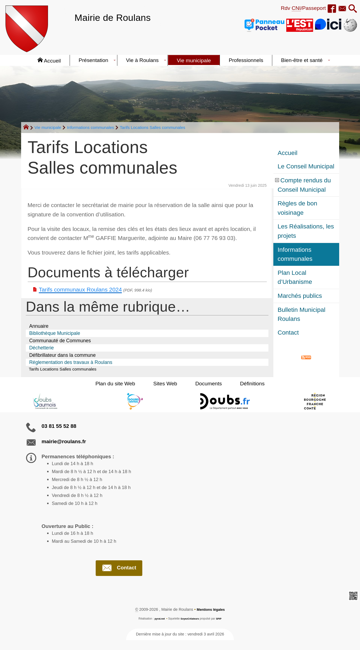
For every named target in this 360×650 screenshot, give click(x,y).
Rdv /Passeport (297, 8)
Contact (288, 332)
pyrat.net (158, 628)
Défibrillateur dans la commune (62, 355)
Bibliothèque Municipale (54, 333)
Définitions (243, 384)
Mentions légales (211, 619)
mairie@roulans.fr (64, 442)
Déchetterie (41, 348)
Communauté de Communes (60, 340)
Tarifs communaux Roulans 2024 (80, 289)
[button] (352, 9)
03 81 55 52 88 (59, 427)
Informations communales (90, 127)
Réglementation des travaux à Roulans (70, 362)
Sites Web (168, 384)
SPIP (220, 628)
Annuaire (38, 326)
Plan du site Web (124, 384)
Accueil (287, 152)
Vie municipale (48, 127)
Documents (205, 384)
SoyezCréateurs (190, 628)
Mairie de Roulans (118, 17)
